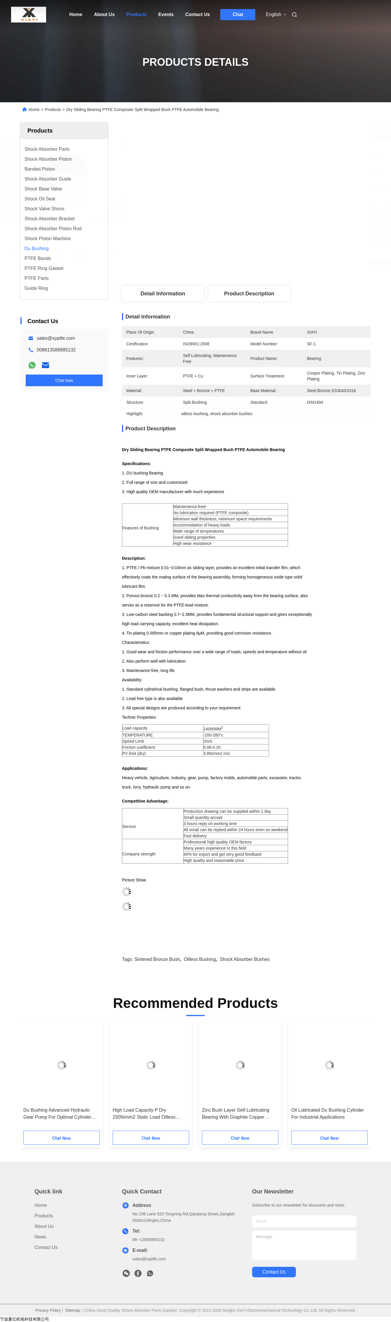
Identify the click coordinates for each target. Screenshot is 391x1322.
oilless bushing (200, 959)
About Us (104, 14)
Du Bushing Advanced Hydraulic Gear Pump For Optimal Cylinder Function (57, 1114)
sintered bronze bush (157, 959)
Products (136, 14)
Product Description (249, 294)
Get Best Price (280, 266)
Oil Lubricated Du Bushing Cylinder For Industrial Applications (327, 1114)
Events (165, 14)
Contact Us (197, 14)
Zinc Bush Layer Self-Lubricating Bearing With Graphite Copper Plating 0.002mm (235, 1114)
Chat (238, 14)
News (40, 1236)
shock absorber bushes (245, 959)
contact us (273, 1271)
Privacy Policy (48, 1310)
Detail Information (162, 294)
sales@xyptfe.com (56, 338)
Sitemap (72, 1310)
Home (75, 14)
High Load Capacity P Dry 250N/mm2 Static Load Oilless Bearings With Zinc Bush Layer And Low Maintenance (149, 1114)
